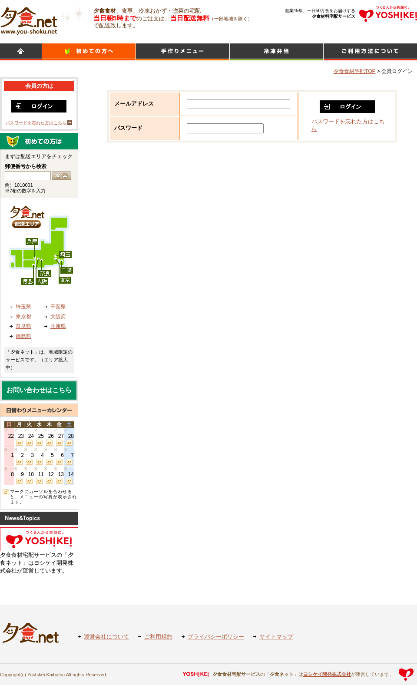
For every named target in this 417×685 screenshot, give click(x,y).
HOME (21, 51)
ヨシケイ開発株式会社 (327, 674)
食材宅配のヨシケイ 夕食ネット (29, 19)
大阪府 (58, 317)
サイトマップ (276, 636)
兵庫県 (58, 326)
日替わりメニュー (182, 51)
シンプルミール (276, 51)
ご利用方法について (370, 51)
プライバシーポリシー (216, 636)
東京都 (23, 317)
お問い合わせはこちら (39, 390)
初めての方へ (89, 51)
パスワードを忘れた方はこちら (36, 122)
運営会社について (106, 636)
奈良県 (23, 326)
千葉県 (58, 307)
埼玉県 (23, 307)
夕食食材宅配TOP (354, 71)
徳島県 (23, 336)
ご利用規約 (158, 636)
